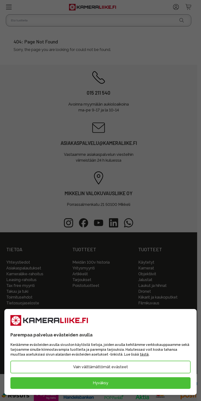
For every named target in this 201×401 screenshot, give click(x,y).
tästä (144, 354)
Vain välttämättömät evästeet (100, 367)
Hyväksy (100, 383)
